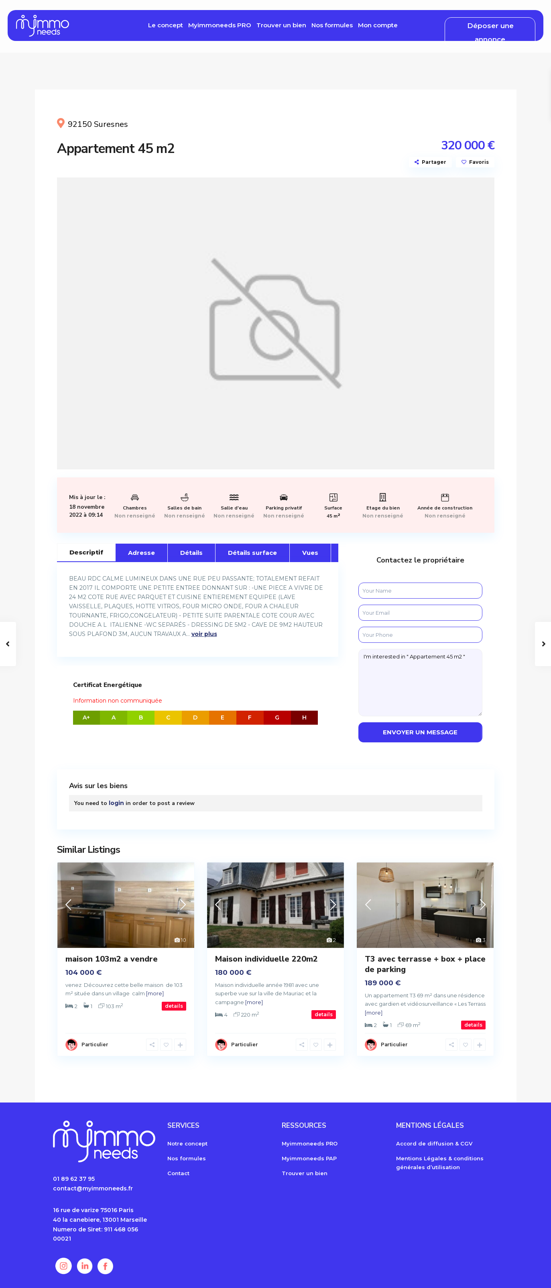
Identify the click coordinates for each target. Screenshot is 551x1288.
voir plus (204, 634)
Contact (178, 1173)
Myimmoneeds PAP (309, 1158)
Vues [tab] (310, 552)
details (174, 1006)
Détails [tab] (191, 552)
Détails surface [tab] (252, 552)
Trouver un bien (281, 25)
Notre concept (187, 1143)
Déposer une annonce (490, 32)
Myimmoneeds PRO (219, 25)
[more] (155, 993)
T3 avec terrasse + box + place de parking (425, 964)
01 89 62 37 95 (74, 1178)
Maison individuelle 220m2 (266, 959)
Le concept (165, 25)
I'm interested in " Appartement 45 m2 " (420, 683)
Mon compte (378, 25)
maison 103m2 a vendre (111, 959)
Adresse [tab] (141, 552)
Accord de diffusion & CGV (434, 1143)
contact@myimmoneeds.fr (93, 1188)
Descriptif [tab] (86, 552)
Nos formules (332, 25)
